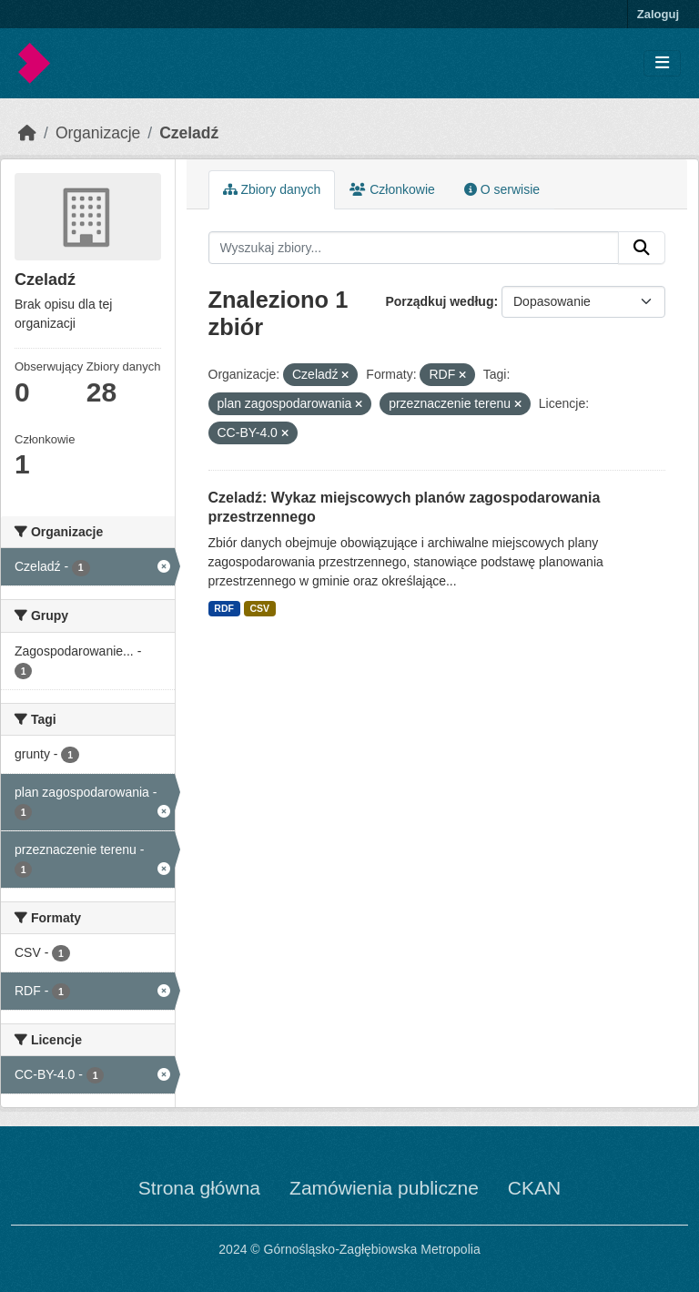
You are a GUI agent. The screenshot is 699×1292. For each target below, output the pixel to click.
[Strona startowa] (27, 133)
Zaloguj (658, 14)
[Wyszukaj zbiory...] (414, 247)
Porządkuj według (439, 301)
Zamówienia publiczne (384, 1187)
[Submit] (641, 247)
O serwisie (502, 189)
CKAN (534, 1187)
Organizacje (98, 133)
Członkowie (392, 189)
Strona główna (199, 1187)
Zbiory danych (272, 189)
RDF (224, 608)
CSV (259, 608)
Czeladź (188, 133)
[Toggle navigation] (662, 63)
